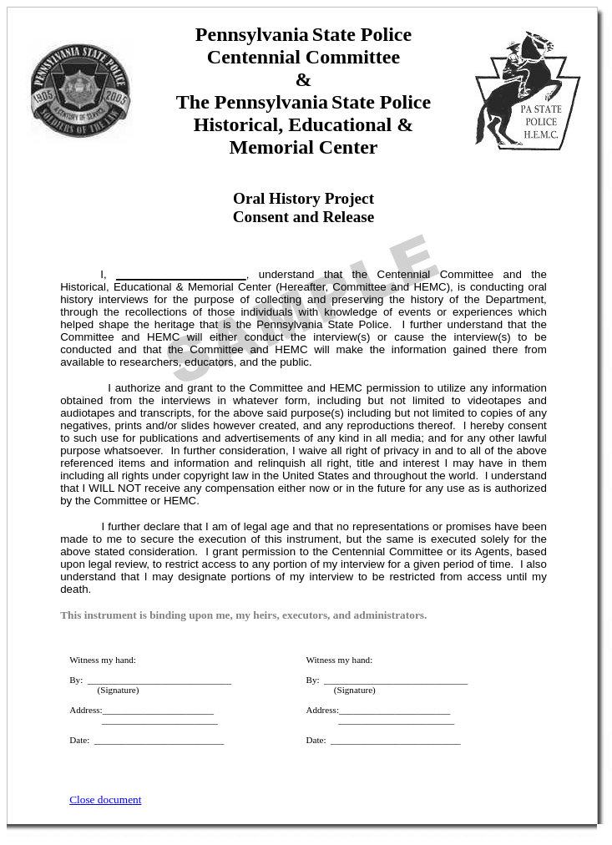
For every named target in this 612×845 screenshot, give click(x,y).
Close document (105, 799)
